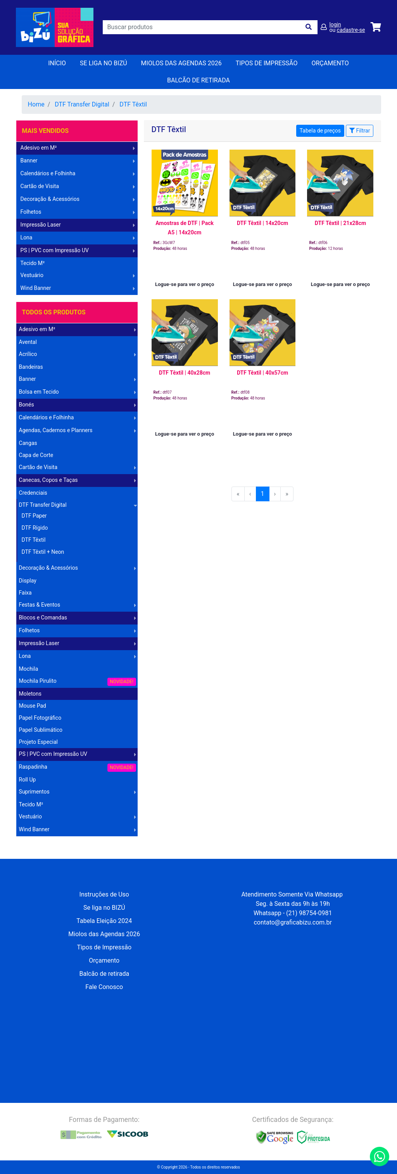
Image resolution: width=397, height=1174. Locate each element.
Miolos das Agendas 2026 (181, 63)
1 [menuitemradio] (262, 493)
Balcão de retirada (104, 973)
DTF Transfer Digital (82, 104)
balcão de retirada (198, 80)
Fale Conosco (104, 987)
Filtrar (359, 130)
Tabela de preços (320, 130)
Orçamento (104, 960)
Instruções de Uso (104, 894)
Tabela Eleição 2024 (104, 921)
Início (57, 63)
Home (36, 104)
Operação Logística (41, 842)
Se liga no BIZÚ (103, 63)
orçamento (330, 63)
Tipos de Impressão (267, 63)
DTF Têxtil (133, 104)
